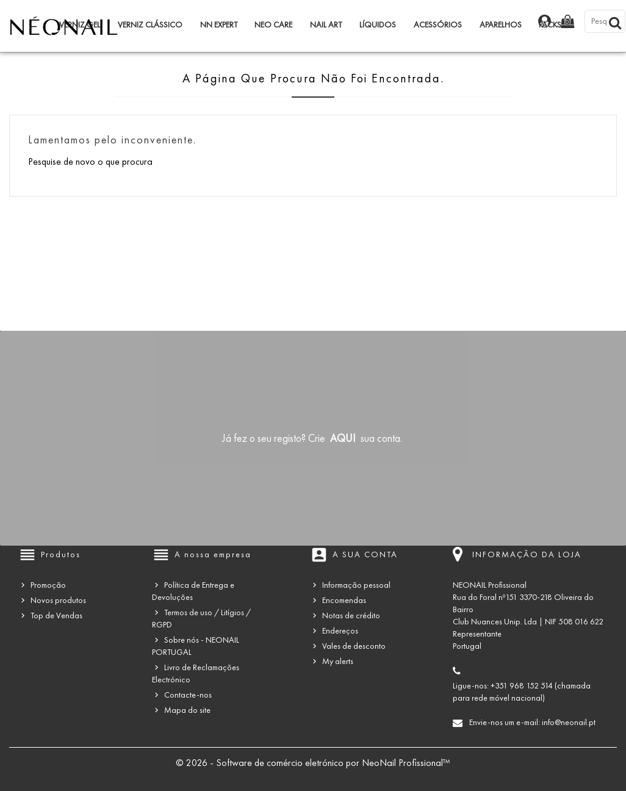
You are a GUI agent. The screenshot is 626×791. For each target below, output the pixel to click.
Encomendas (344, 600)
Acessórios (438, 25)
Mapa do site (187, 710)
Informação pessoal (356, 585)
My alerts (337, 661)
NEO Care (273, 25)
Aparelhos (501, 25)
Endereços (340, 631)
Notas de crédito (351, 615)
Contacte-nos (188, 695)
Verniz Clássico (150, 25)
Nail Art (326, 25)
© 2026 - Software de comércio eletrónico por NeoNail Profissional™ (313, 762)
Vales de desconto (354, 646)
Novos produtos (58, 600)
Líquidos (377, 25)
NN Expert (218, 25)
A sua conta (365, 554)
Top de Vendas (56, 615)
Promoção (48, 585)
